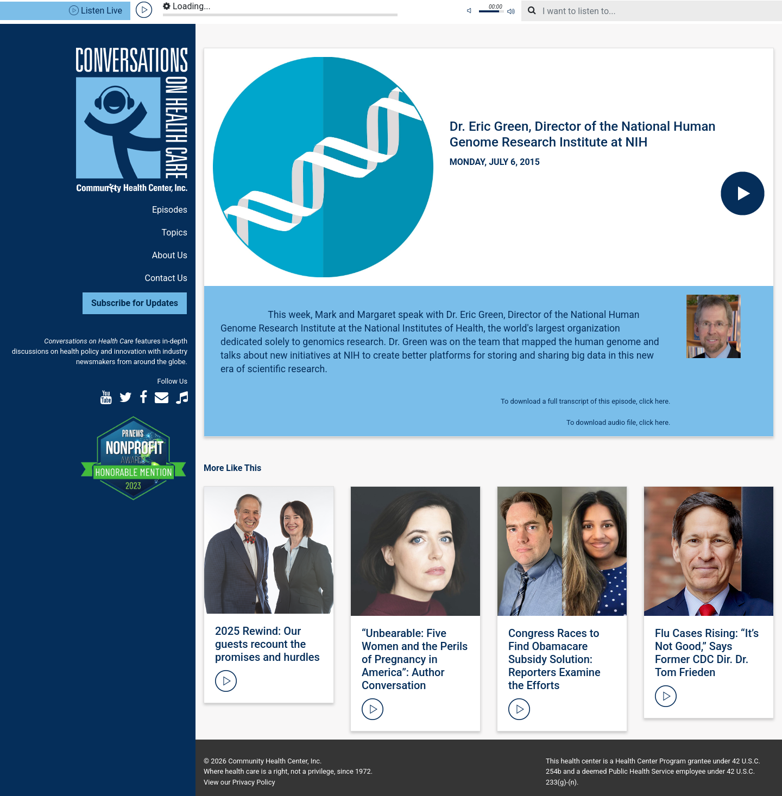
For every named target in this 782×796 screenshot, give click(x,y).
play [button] (144, 10)
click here (654, 401)
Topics (174, 232)
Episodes (169, 210)
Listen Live (95, 10)
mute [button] (471, 11)
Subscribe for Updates (134, 303)
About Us (169, 255)
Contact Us (165, 278)
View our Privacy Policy (239, 782)
